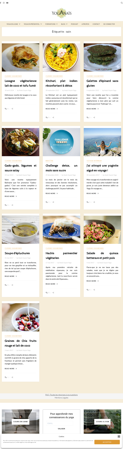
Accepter (107, 442)
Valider (61, 429)
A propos (85, 24)
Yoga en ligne (12, 24)
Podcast (74, 24)
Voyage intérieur (94, 161)
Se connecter (109, 24)
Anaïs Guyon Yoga (25, 90)
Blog (63, 24)
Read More (52, 109)
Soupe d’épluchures (17, 253)
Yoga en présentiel (32, 24)
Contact (96, 24)
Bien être (49, 161)
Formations (50, 24)
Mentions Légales (61, 397)
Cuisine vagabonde (13, 76)
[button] (119, 436)
